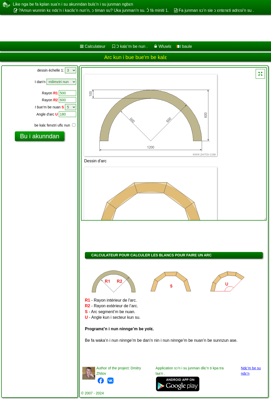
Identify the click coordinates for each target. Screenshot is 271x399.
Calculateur (95, 46)
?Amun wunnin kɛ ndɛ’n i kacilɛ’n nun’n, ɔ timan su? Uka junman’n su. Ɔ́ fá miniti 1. (93, 10)
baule (184, 46)
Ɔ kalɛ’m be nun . (132, 46)
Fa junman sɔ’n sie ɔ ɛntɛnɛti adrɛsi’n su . (216, 10)
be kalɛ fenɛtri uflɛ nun (55, 125)
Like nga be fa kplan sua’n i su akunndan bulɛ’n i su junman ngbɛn (73, 4)
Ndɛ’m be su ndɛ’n (251, 370)
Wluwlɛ (165, 46)
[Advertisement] (130, 28)
